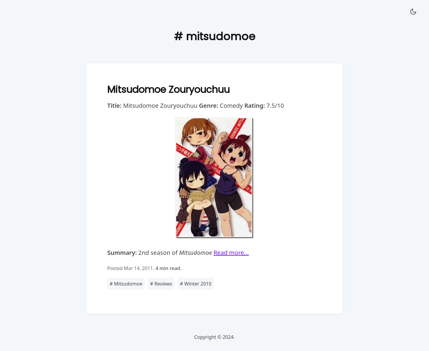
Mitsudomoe (126, 283)
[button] (413, 12)
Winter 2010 (196, 283)
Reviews (161, 283)
